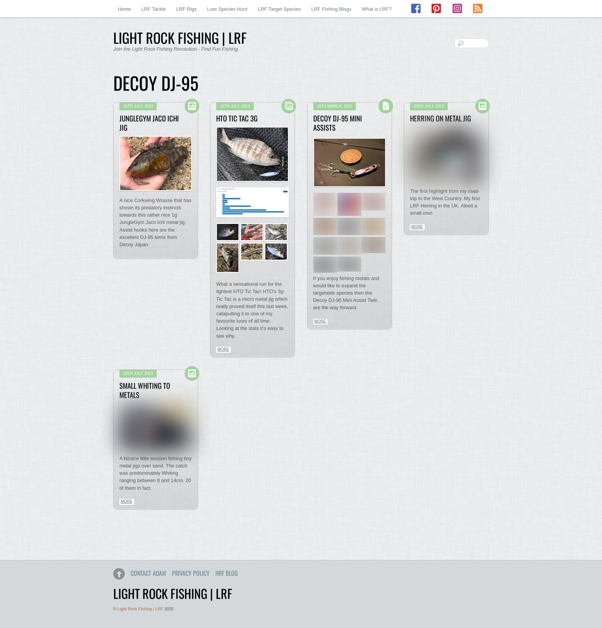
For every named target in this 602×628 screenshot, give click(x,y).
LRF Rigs (186, 9)
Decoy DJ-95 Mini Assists (337, 123)
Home (124, 9)
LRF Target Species (279, 9)
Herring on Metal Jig (440, 118)
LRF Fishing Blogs (331, 9)
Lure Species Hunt (227, 9)
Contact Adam (148, 573)
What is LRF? (377, 9)
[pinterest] (437, 9)
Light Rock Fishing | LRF (140, 608)
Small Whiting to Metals (144, 390)
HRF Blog (226, 573)
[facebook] (416, 9)
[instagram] (457, 9)
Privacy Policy (191, 573)
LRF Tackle (153, 9)
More (223, 349)
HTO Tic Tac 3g (237, 118)
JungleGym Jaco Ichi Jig (149, 123)
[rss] (477, 9)
